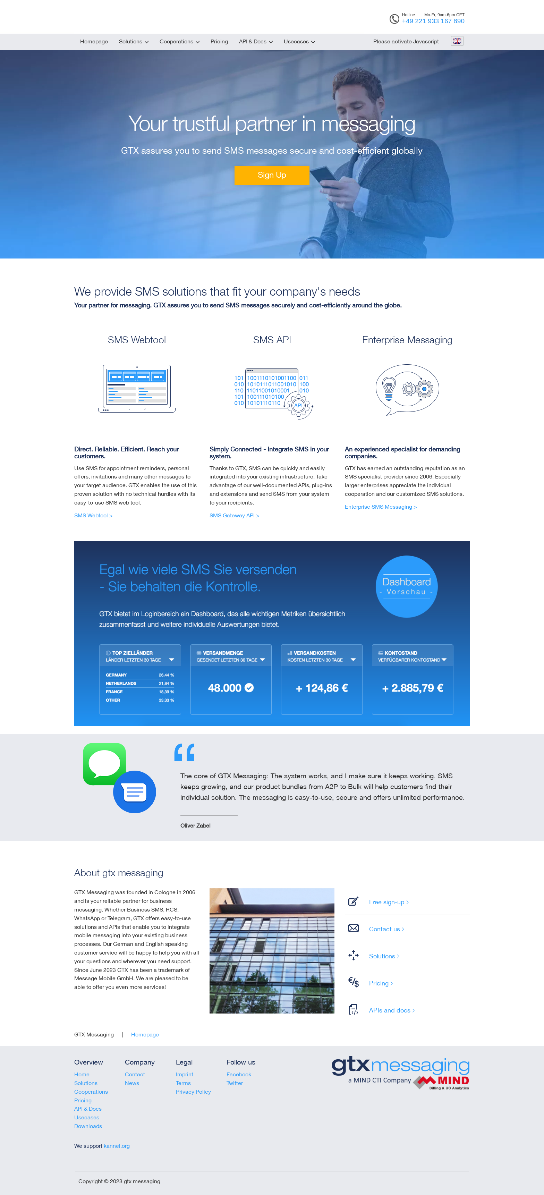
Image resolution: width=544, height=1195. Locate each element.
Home (82, 1074)
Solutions (130, 41)
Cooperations (176, 41)
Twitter (235, 1082)
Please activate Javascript (406, 41)
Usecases (296, 41)
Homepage (94, 41)
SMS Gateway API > (235, 515)
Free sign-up (387, 902)
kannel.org (117, 1145)
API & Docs (252, 41)
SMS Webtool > (93, 515)
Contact (135, 1074)
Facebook (239, 1074)
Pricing (219, 41)
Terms (183, 1082)
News (132, 1082)
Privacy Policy (193, 1091)
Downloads (88, 1125)
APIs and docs (389, 1010)
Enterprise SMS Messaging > (381, 506)
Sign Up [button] (272, 174)
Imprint (184, 1074)
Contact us (384, 929)
